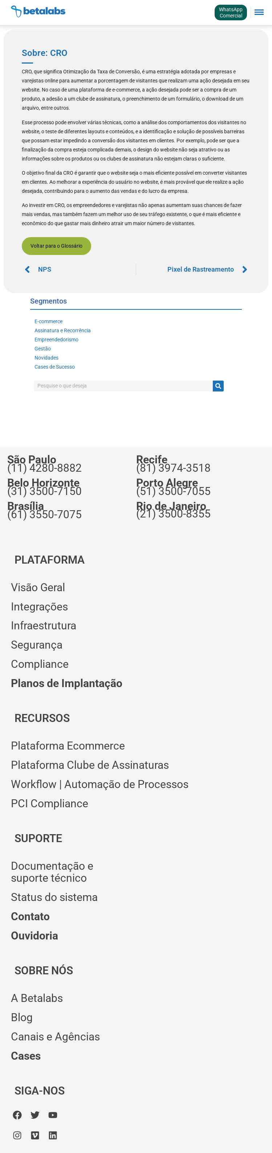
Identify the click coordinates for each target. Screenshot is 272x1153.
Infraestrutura (43, 625)
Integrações (39, 606)
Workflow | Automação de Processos (99, 784)
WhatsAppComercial (231, 13)
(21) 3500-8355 (173, 513)
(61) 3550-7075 (44, 514)
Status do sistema (54, 897)
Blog (22, 1017)
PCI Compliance (49, 803)
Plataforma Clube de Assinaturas (90, 765)
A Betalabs (37, 998)
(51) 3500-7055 (173, 491)
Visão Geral (38, 587)
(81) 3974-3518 (173, 468)
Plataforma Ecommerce (68, 745)
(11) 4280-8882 (44, 468)
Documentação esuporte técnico (52, 872)
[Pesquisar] (218, 386)
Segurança (36, 644)
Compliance (40, 664)
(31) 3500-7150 (44, 491)
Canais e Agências (55, 1036)
